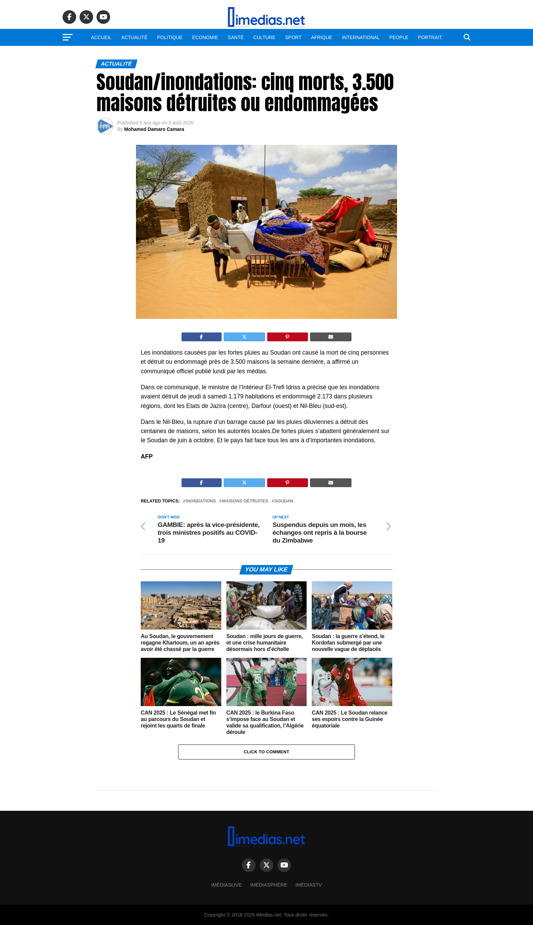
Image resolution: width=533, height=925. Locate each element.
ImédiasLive (226, 885)
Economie (205, 37)
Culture (264, 37)
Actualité (134, 37)
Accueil (101, 37)
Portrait (430, 37)
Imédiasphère (268, 885)
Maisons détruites (245, 501)
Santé (236, 37)
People (398, 37)
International (361, 37)
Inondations (201, 501)
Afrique (321, 37)
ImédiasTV (308, 885)
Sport (293, 37)
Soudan (283, 501)
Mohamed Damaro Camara (154, 129)
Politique (170, 37)
